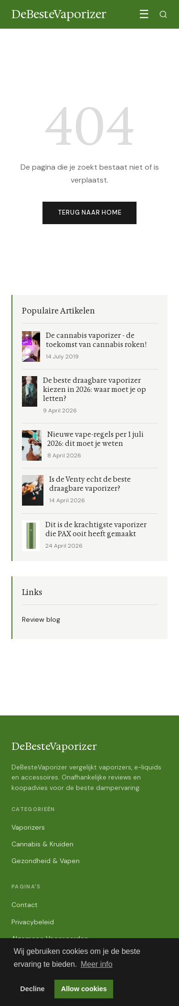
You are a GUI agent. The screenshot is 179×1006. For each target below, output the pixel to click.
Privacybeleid (32, 922)
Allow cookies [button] (84, 989)
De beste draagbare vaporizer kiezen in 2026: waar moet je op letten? (94, 389)
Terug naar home (90, 212)
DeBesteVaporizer (54, 746)
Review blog (41, 619)
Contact (24, 904)
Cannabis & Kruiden (42, 844)
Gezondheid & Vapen (45, 860)
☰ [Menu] (144, 14)
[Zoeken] (163, 14)
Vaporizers (28, 827)
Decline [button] (32, 989)
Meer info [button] (97, 964)
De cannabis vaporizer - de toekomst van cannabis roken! (96, 340)
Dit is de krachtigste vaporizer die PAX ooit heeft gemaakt (96, 529)
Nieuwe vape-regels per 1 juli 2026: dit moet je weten (95, 439)
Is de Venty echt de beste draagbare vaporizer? (90, 484)
